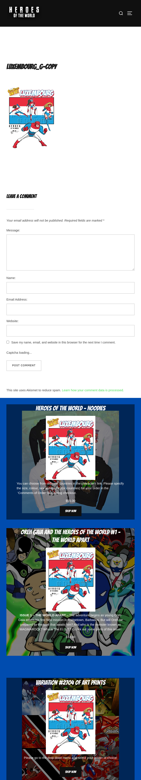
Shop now (70, 511)
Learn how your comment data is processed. (93, 390)
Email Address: (16, 299)
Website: (12, 321)
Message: (13, 230)
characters (88, 483)
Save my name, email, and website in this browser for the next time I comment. (63, 342)
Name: (11, 278)
